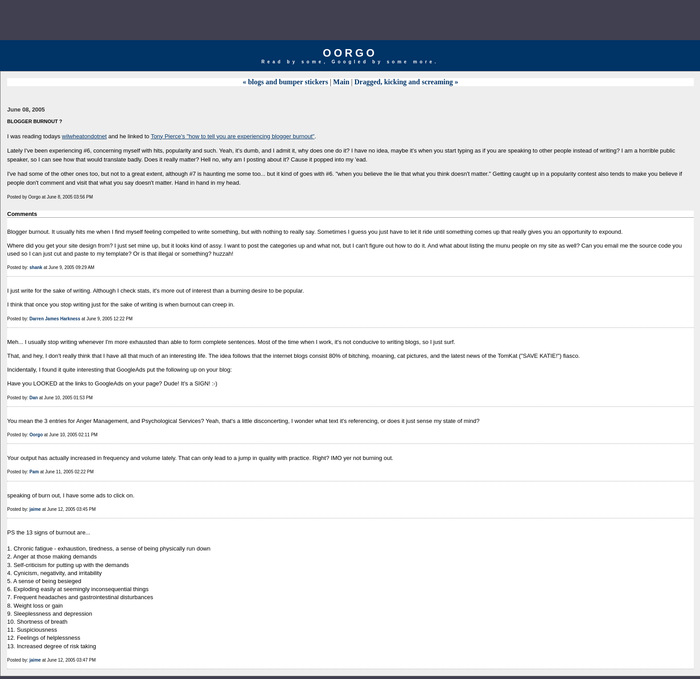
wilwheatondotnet (84, 136)
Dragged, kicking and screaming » (406, 82)
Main (341, 82)
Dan (33, 397)
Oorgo (350, 53)
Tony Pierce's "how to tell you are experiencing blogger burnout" (232, 136)
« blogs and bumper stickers (285, 82)
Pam (34, 471)
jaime (35, 509)
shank (35, 267)
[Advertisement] (350, 20)
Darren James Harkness (54, 318)
